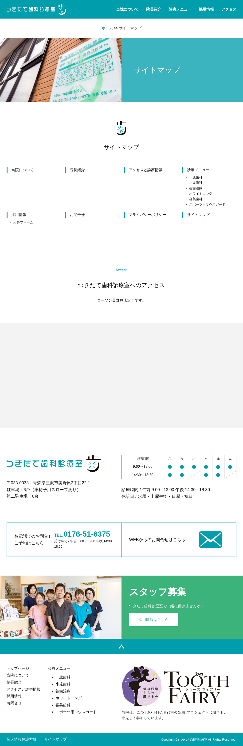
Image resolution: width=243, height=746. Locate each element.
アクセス (228, 9)
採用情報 (206, 9)
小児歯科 (195, 183)
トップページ (18, 668)
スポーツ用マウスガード (207, 204)
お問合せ (77, 215)
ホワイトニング (200, 194)
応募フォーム (23, 222)
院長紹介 (153, 9)
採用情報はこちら (153, 620)
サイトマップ (198, 215)
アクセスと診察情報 (145, 170)
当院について (127, 9)
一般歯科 (195, 177)
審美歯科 (195, 199)
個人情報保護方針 (22, 739)
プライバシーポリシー (147, 215)
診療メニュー (180, 9)
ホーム (107, 28)
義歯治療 (195, 188)
